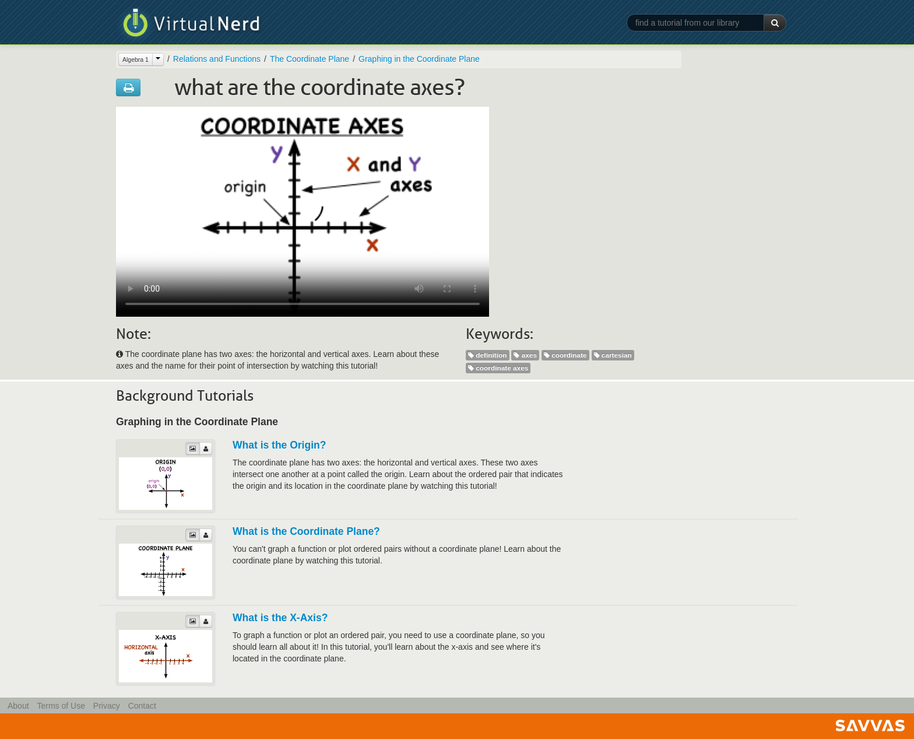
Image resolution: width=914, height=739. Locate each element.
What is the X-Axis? (280, 618)
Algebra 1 (135, 59)
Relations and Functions (217, 59)
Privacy (106, 705)
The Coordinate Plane (309, 59)
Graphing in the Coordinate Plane (419, 59)
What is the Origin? (279, 445)
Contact (142, 705)
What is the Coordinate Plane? (306, 531)
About (18, 705)
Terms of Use (61, 705)
